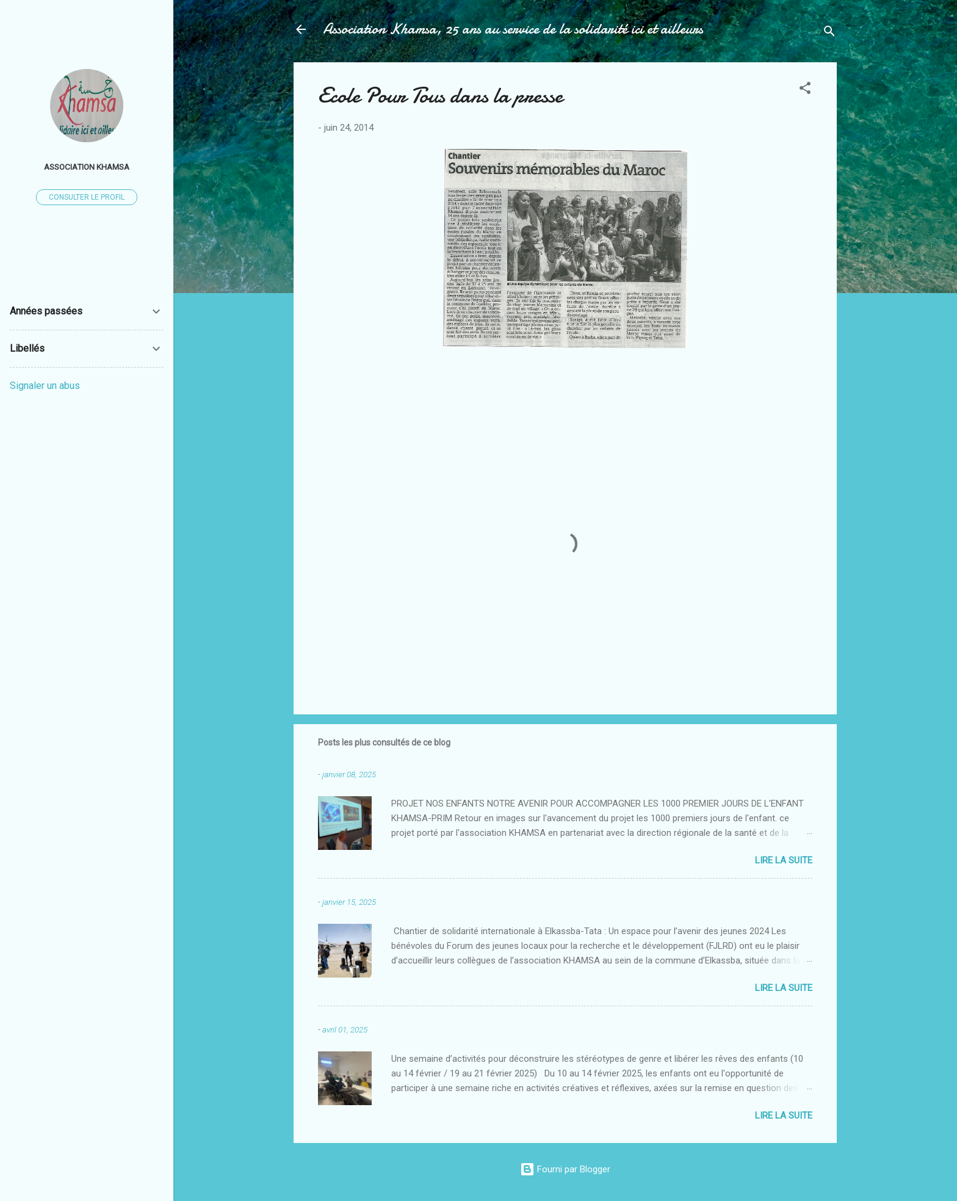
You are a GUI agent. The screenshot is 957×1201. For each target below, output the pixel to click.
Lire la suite (783, 860)
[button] (805, 90)
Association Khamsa (86, 167)
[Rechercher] (829, 33)
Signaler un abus (45, 385)
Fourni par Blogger (565, 1169)
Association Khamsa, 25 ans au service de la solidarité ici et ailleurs (513, 29)
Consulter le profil (87, 197)
